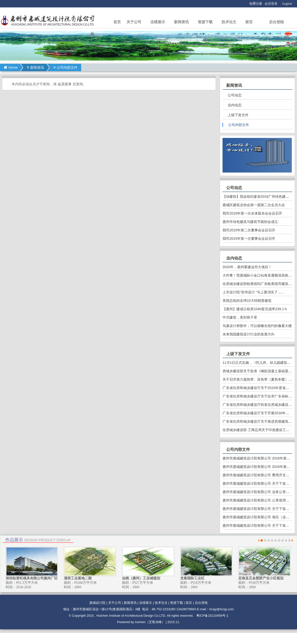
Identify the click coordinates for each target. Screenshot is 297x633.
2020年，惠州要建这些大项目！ (247, 267)
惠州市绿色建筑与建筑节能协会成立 (250, 222)
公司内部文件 (65, 67)
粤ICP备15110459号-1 (212, 615)
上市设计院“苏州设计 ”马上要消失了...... (253, 292)
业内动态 (235, 105)
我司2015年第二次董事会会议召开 (249, 230)
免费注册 (255, 3)
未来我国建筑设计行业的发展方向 (248, 334)
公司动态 (235, 95)
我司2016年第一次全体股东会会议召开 (252, 213)
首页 (117, 22)
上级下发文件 (238, 115)
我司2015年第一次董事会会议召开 (249, 238)
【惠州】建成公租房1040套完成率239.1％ (255, 309)
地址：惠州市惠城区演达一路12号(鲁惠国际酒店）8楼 (101, 609)
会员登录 (271, 3)
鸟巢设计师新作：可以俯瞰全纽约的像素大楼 (257, 326)
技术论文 (229, 22)
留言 (249, 22)
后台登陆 (276, 22)
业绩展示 (157, 22)
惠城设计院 (97, 603)
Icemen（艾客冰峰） (150, 622)
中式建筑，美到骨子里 (240, 317)
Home (11, 67)
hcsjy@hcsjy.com (221, 609)
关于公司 (133, 22)
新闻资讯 (181, 22)
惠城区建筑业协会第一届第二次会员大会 (254, 205)
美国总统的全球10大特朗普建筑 (247, 301)
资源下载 (205, 22)
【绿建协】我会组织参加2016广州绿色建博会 (258, 196)
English (287, 3)
